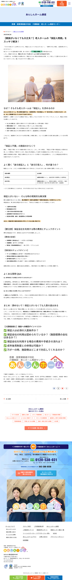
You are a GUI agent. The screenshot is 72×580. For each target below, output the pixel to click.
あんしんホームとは (11, 529)
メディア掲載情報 (37, 415)
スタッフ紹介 (27, 526)
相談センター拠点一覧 (57, 530)
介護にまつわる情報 (18, 31)
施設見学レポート (42, 530)
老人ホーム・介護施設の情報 (52, 415)
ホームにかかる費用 (11, 534)
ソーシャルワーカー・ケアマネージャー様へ (36, 533)
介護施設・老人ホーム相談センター (8, 1)
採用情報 (25, 540)
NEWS (55, 533)
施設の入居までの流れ (11, 537)
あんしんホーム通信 (53, 526)
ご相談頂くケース (28, 530)
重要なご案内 (25, 415)
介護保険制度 (17, 421)
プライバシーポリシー (57, 537)
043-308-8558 (45, 466)
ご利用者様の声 (39, 526)
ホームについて (11, 526)
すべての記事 (15, 415)
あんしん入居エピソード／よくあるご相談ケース (19, 418)
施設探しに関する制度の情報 (58, 418)
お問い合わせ (43, 537)
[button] (54, 388)
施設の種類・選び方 (11, 532)
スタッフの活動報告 (41, 418)
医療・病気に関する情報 (44, 421)
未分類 (56, 421)
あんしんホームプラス (29, 537)
